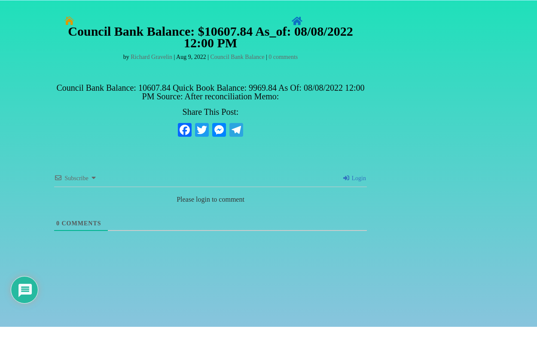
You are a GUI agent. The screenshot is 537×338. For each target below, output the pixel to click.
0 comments (283, 57)
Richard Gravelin (151, 57)
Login (354, 178)
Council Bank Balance (237, 57)
